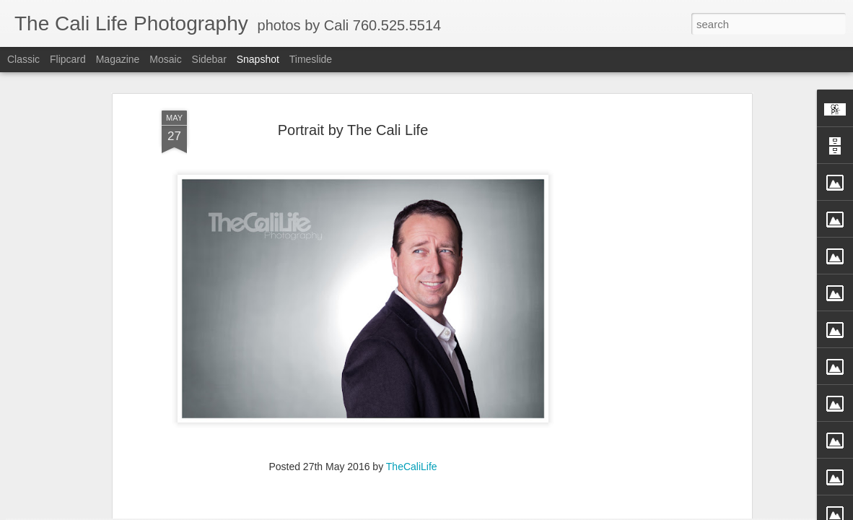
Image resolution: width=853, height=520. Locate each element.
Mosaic (165, 59)
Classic (23, 59)
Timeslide (310, 59)
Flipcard (68, 59)
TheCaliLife (411, 358)
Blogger (491, 512)
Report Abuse (533, 512)
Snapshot (258, 59)
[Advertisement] (623, 229)
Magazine (118, 59)
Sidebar (209, 59)
